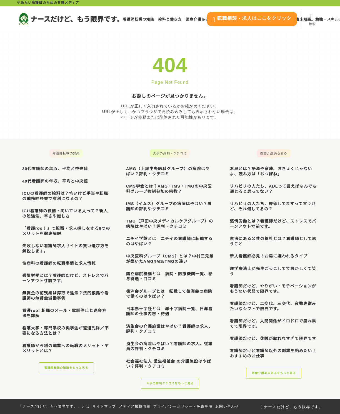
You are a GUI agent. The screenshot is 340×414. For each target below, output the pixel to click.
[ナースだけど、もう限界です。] (69, 19)
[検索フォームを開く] (312, 19)
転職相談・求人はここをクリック (245, 19)
